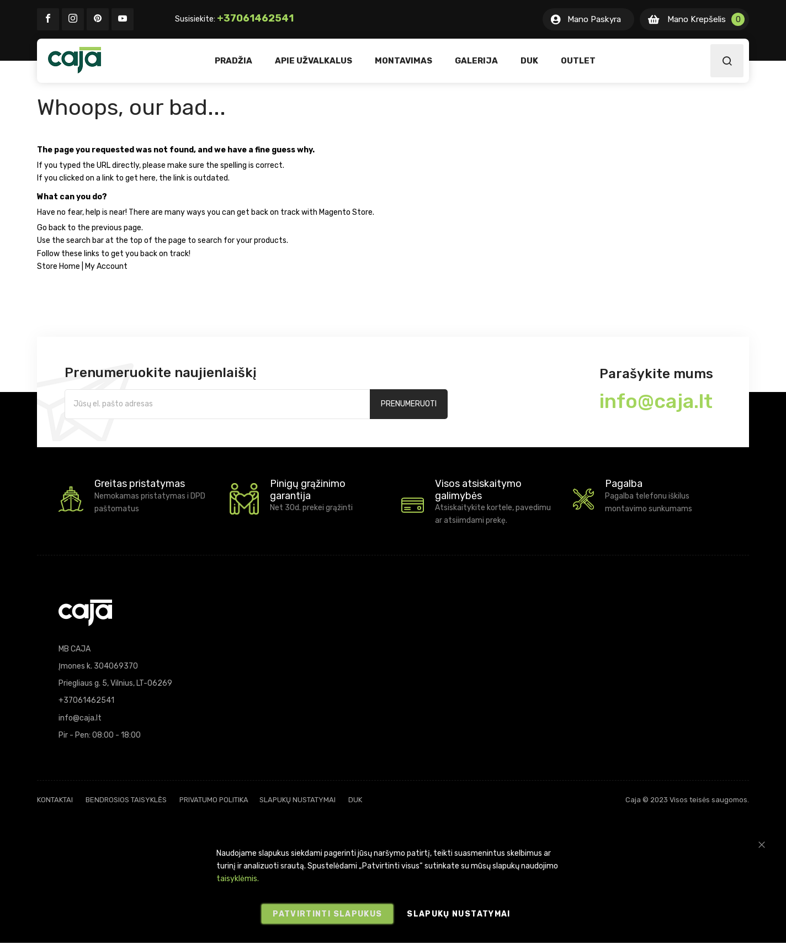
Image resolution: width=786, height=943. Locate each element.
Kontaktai (55, 800)
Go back (51, 227)
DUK (355, 800)
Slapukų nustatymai (297, 800)
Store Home (58, 266)
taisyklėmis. (237, 878)
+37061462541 (255, 18)
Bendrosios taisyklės (126, 800)
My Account (106, 266)
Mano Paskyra (594, 19)
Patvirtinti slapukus (327, 914)
